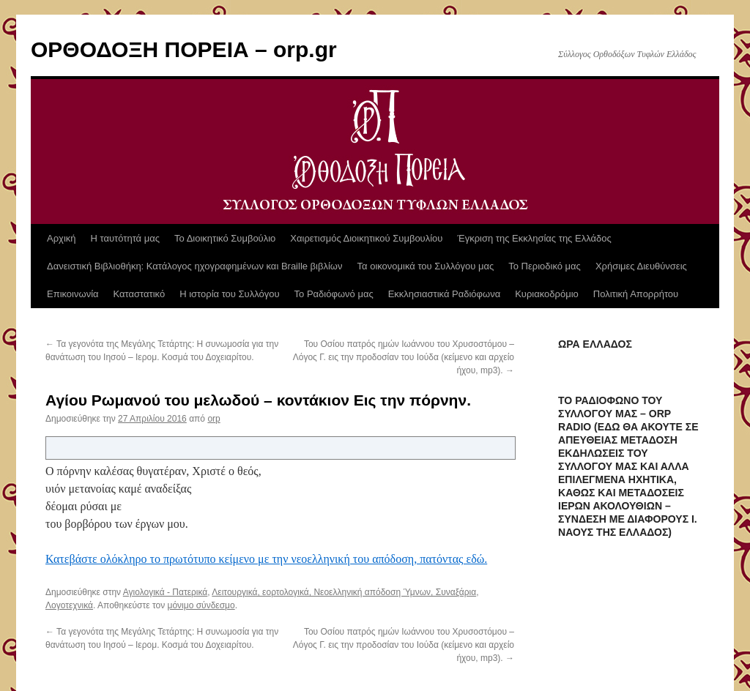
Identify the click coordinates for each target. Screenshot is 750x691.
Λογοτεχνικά (69, 605)
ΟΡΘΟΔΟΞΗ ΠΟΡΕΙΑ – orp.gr (184, 49)
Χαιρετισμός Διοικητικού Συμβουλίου (366, 238)
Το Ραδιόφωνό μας (334, 293)
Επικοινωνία (73, 293)
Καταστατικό (140, 293)
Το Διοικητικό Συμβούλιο (224, 238)
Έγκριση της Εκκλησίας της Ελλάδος (534, 238)
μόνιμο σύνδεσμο (201, 605)
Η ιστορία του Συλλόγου (229, 293)
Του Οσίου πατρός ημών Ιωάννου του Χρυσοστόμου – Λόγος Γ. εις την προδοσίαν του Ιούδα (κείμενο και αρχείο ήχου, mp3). (403, 357)
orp (213, 419)
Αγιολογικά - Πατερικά (165, 592)
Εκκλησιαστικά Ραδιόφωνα (444, 293)
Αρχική (61, 238)
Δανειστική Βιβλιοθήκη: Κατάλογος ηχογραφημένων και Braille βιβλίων (195, 266)
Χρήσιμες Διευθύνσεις (641, 266)
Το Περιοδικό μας (544, 266)
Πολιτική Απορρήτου (635, 293)
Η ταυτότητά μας (125, 238)
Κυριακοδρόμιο (547, 293)
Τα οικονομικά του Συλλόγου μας (425, 266)
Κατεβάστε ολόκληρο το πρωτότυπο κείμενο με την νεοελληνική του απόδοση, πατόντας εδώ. (266, 559)
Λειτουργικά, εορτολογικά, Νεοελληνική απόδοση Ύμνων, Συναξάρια (344, 592)
